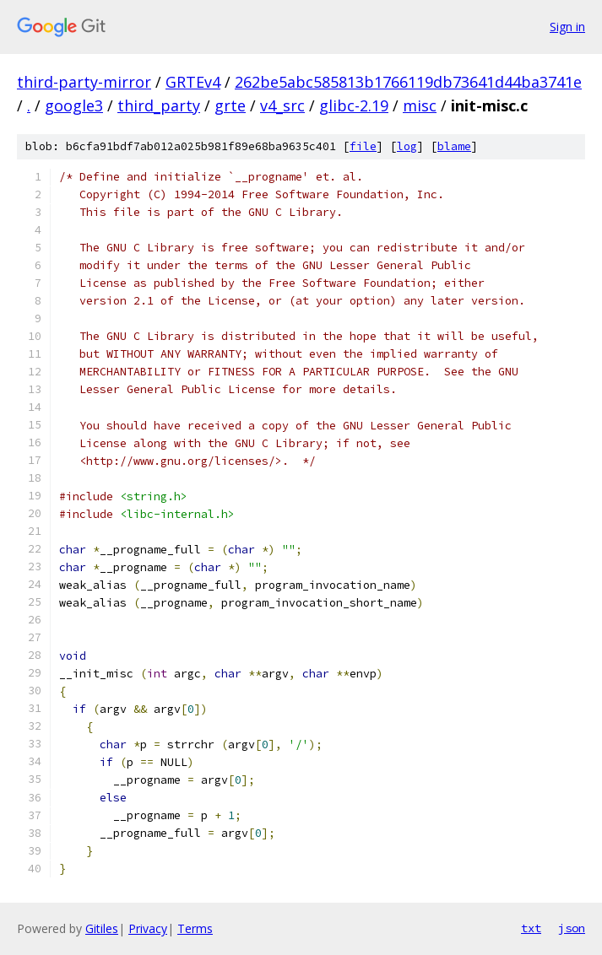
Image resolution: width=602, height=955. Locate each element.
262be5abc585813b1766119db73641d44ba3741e (408, 82)
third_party (158, 105)
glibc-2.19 (353, 105)
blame (454, 146)
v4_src (282, 105)
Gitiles (101, 928)
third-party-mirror (84, 82)
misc (420, 105)
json (571, 928)
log (407, 146)
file (363, 146)
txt (531, 928)
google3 (74, 105)
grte (230, 105)
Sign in (567, 27)
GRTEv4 (192, 82)
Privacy (147, 928)
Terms (195, 928)
